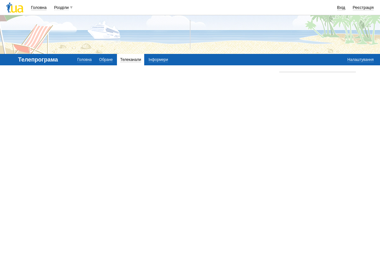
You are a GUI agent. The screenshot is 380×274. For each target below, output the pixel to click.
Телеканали (130, 59)
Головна (39, 7)
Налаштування (360, 59)
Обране (106, 59)
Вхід (341, 7)
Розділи (61, 7)
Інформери (158, 59)
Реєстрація (363, 7)
